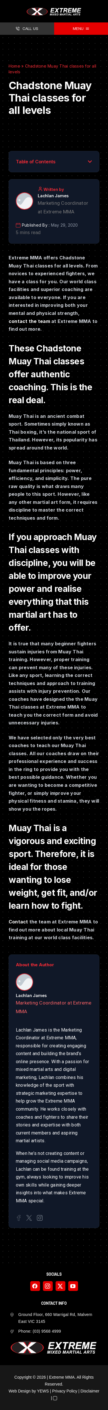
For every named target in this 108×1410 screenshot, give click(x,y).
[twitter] (60, 1286)
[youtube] (73, 1286)
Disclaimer (90, 1391)
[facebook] (35, 1286)
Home (14, 66)
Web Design (20, 1391)
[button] (90, 161)
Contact (18, 922)
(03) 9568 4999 (47, 1331)
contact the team (29, 321)
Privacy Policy (64, 1391)
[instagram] (48, 1286)
